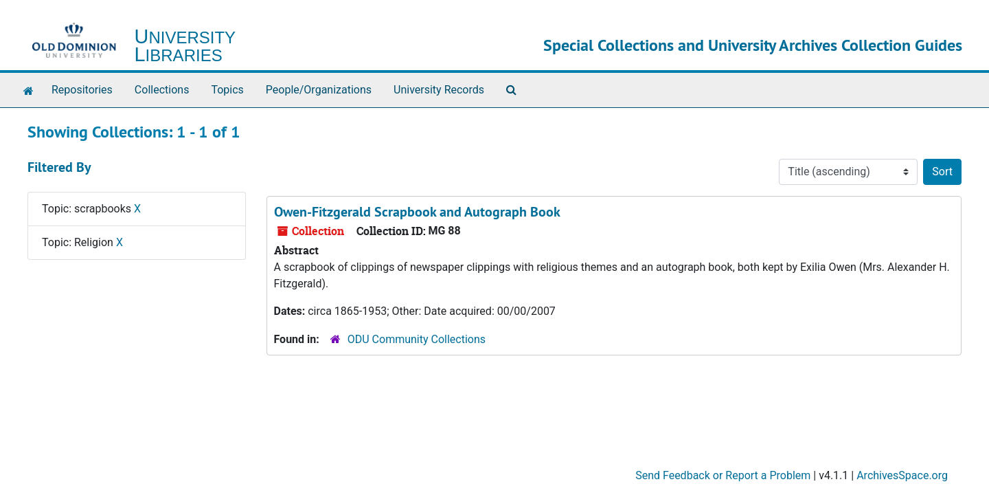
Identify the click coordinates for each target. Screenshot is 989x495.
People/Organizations (319, 89)
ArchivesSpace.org (902, 475)
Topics (227, 89)
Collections (162, 89)
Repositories (82, 89)
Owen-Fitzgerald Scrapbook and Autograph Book (417, 212)
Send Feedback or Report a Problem (722, 475)
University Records (439, 89)
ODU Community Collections (417, 339)
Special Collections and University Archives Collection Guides (752, 45)
